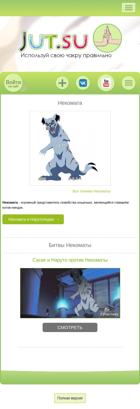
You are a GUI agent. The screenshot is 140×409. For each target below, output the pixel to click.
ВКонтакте (83, 83)
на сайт (13, 83)
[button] (129, 8)
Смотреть (70, 327)
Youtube (106, 83)
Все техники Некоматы (92, 191)
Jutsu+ (62, 83)
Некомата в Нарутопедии (31, 219)
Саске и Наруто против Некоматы (69, 260)
